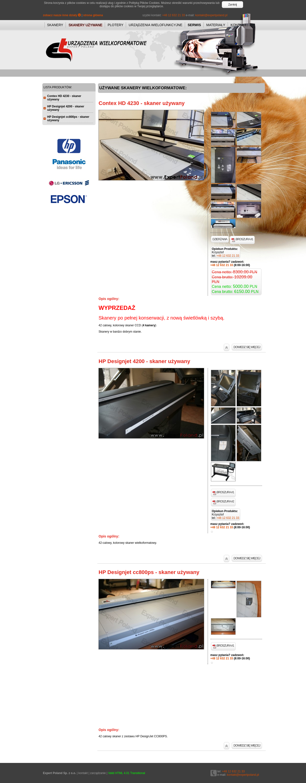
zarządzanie (98, 773)
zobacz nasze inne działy (62, 15)
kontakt (83, 773)
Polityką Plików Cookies (144, 3)
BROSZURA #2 (223, 502)
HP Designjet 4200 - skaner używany (144, 361)
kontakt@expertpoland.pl (211, 15)
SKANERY (55, 25)
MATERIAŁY (215, 25)
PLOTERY (115, 25)
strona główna (93, 15)
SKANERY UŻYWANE (85, 25)
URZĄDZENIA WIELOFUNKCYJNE (155, 25)
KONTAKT (238, 25)
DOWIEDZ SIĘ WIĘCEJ (246, 347)
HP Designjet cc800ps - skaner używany (149, 572)
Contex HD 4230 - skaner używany (142, 103)
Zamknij (232, 4)
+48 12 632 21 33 (173, 15)
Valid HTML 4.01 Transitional (126, 773)
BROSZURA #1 (242, 240)
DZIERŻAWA (220, 239)
